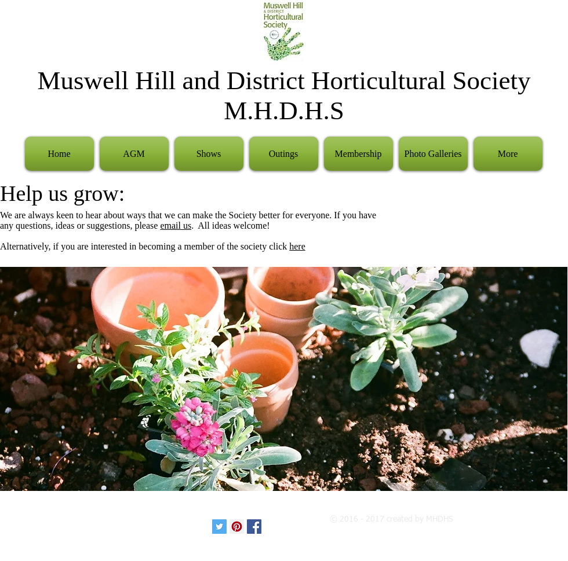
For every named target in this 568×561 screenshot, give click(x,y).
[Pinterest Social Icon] (237, 526)
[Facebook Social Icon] (254, 526)
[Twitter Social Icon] (219, 526)
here (297, 246)
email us (175, 225)
